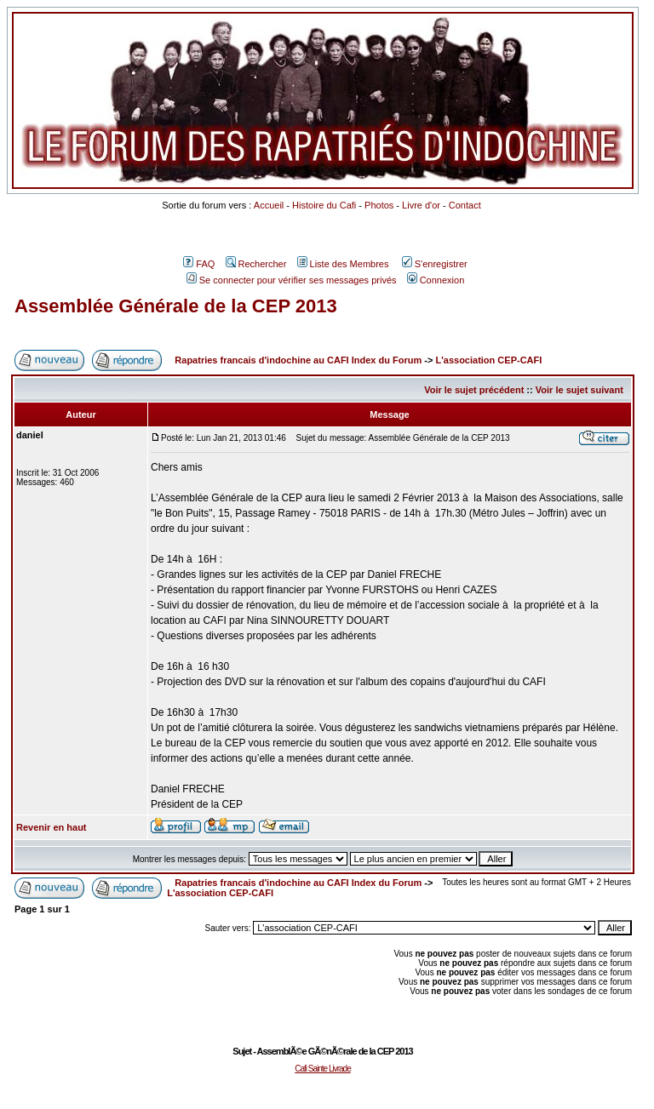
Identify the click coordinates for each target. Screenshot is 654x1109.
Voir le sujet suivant (579, 390)
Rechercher (256, 264)
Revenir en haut (51, 827)
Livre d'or (421, 205)
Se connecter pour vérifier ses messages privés (291, 280)
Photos (378, 205)
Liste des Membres (343, 264)
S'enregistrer (435, 264)
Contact (465, 205)
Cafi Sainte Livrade (323, 1068)
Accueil (269, 205)
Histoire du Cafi (324, 205)
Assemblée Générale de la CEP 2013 (175, 306)
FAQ (199, 264)
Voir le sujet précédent (474, 390)
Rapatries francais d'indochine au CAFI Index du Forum (298, 360)
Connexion (436, 280)
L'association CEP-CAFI (488, 360)
